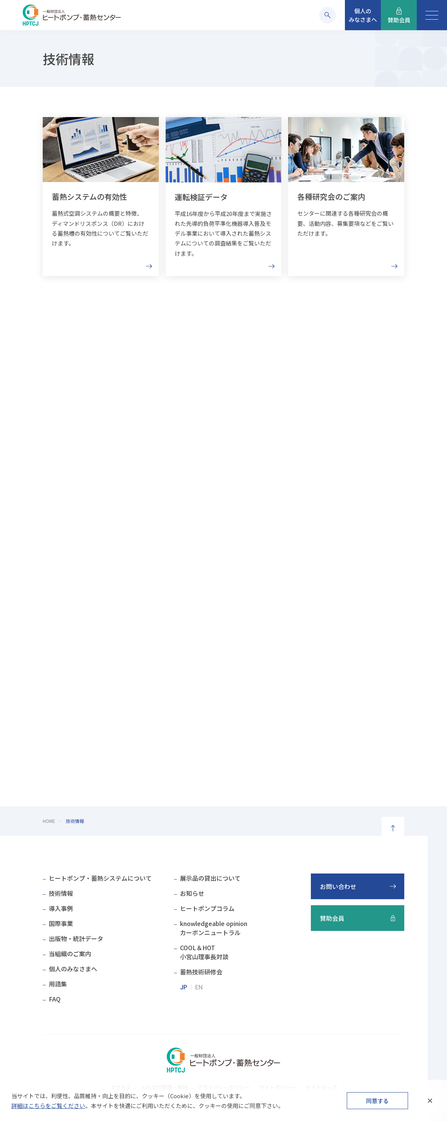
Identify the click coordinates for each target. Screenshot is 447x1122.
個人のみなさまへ (73, 968)
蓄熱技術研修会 (201, 971)
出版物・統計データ (76, 938)
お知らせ (192, 893)
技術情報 (61, 893)
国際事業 (61, 923)
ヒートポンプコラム (207, 908)
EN (199, 987)
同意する (377, 1101)
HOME (49, 821)
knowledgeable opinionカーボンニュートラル (213, 928)
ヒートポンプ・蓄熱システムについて (100, 878)
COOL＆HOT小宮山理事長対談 (204, 952)
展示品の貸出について (210, 878)
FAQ (55, 998)
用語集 (58, 983)
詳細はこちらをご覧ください (48, 1106)
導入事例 (61, 908)
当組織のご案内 (70, 953)
